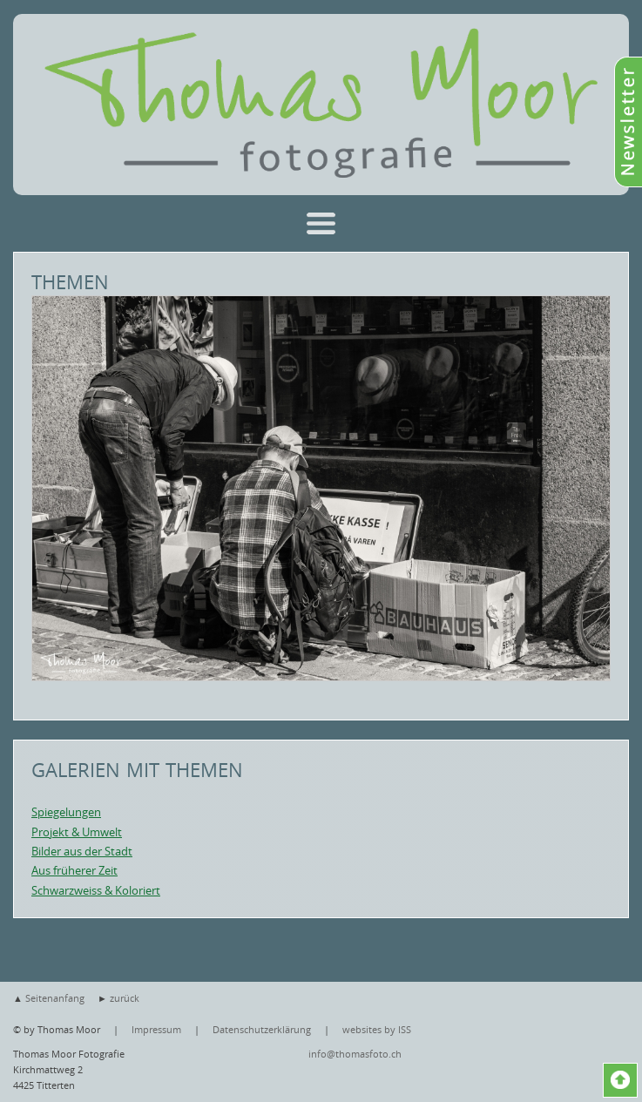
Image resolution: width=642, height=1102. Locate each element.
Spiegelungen (66, 812)
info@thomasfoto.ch (355, 1053)
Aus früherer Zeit (74, 870)
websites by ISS (376, 1029)
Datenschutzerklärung (262, 1029)
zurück (124, 997)
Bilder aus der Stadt (81, 851)
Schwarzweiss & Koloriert (95, 890)
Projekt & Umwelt (76, 832)
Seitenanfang (54, 997)
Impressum (156, 1029)
